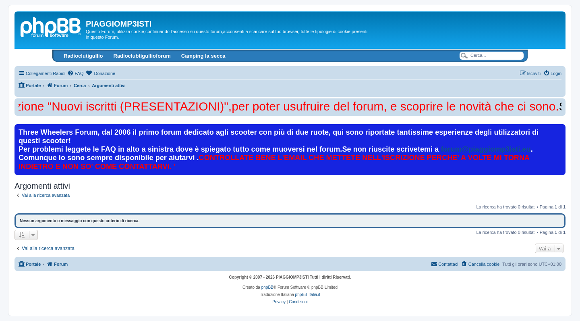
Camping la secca (203, 56)
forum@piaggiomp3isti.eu (485, 149)
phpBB (267, 287)
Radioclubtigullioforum (142, 56)
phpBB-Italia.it (307, 294)
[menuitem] (75, 73)
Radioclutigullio (83, 56)
